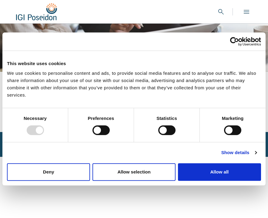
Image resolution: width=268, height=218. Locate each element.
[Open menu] (246, 12)
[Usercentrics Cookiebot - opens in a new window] (234, 41)
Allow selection (133, 171)
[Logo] (36, 11)
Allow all (219, 171)
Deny (48, 171)
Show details (235, 152)
